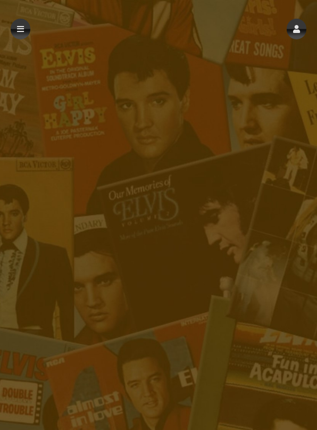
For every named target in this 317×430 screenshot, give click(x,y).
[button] (296, 29)
